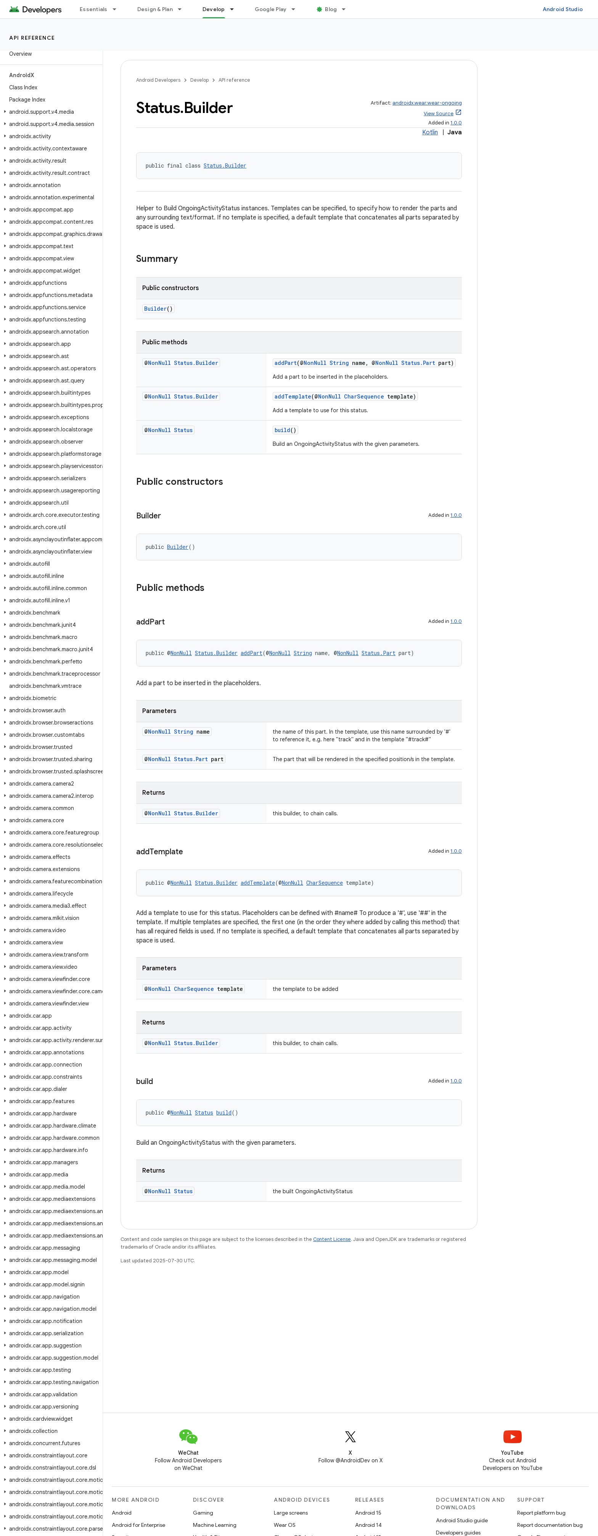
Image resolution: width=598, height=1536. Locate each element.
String (339, 362)
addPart (286, 362)
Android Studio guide (462, 1520)
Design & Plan (155, 9)
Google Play (271, 9)
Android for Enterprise (138, 1524)
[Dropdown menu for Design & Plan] (183, 9)
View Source (438, 113)
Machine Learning (214, 1524)
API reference (32, 37)
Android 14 (368, 1524)
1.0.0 (456, 122)
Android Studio (563, 9)
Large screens (291, 1512)
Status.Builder (225, 165)
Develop (199, 80)
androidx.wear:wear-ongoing (427, 103)
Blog (331, 9)
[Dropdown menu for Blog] (347, 9)
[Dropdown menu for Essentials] (118, 9)
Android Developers (158, 80)
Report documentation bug (550, 1524)
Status (183, 430)
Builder (155, 308)
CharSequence (364, 396)
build (282, 430)
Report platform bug (541, 1512)
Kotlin (430, 132)
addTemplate (293, 396)
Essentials (94, 9)
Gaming (203, 1512)
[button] (50, 112)
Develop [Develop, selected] (214, 9)
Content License (332, 1239)
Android (122, 1512)
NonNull (159, 362)
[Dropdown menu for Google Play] (296, 9)
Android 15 (368, 1512)
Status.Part (418, 362)
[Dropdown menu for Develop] (235, 9)
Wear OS (285, 1524)
